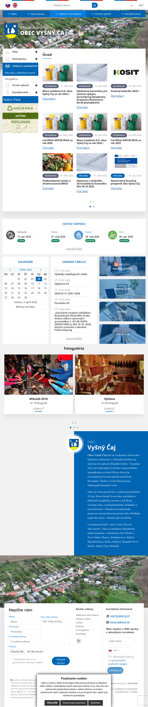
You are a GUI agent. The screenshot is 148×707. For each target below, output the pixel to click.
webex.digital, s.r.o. (19, 691)
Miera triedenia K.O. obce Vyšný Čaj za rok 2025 (57, 92)
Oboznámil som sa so (27, 661)
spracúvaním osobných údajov (27, 662)
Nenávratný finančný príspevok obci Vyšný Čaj (125, 182)
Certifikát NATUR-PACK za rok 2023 (126, 142)
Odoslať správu (60, 661)
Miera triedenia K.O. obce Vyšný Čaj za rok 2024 (91, 142)
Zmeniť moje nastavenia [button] (74, 703)
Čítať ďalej (48, 98)
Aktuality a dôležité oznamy (20, 72)
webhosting (34, 688)
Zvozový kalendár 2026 (124, 91)
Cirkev (79, 622)
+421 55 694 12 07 (120, 616)
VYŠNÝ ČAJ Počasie (26, 320)
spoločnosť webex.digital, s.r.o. (32, 694)
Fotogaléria (11, 79)
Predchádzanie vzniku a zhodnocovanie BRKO (56, 182)
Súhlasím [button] (52, 703)
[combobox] (114, 650)
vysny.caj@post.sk (120, 622)
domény (31, 691)
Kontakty (81, 634)
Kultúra (80, 626)
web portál (23, 688)
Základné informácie (87, 615)
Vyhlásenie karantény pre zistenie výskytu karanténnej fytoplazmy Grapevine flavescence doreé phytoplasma (92, 96)
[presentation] (90, 201)
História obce (83, 619)
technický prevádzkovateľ (22, 697)
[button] (12, 13)
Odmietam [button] (95, 703)
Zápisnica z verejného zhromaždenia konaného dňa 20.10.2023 (92, 183)
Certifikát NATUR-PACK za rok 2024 (57, 142)
